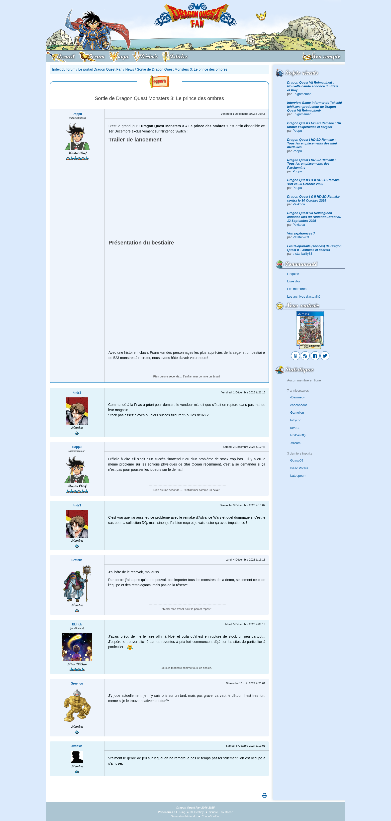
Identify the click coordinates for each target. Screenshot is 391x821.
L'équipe (293, 274)
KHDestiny (197, 812)
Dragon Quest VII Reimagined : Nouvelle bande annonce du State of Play (312, 86)
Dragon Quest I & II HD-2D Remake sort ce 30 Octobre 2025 (313, 182)
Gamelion (297, 412)
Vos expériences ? (301, 233)
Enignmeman (302, 94)
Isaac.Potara (299, 468)
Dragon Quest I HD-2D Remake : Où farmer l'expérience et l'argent (314, 125)
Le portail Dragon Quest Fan (100, 69)
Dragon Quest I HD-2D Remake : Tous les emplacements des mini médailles (312, 143)
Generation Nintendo (183, 816)
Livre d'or (293, 281)
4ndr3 (77, 392)
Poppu (297, 130)
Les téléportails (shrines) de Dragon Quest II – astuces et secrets (314, 248)
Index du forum (63, 69)
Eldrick (77, 624)
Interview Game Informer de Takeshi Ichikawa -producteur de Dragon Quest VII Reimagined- (314, 106)
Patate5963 (301, 237)
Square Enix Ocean (221, 812)
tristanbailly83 (302, 253)
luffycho (295, 420)
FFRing (180, 812)
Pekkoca (299, 204)
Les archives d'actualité (303, 296)
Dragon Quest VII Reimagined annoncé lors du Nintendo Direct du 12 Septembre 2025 (314, 217)
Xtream (295, 443)
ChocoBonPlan (211, 816)
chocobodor (298, 405)
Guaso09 (296, 460)
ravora (294, 428)
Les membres (297, 289)
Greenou (77, 683)
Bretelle (76, 560)
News (129, 69)
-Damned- (297, 397)
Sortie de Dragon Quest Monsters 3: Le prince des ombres (182, 69)
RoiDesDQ (297, 435)
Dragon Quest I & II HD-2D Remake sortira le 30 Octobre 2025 (313, 198)
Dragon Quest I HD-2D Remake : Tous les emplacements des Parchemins (311, 163)
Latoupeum (298, 475)
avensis (76, 746)
